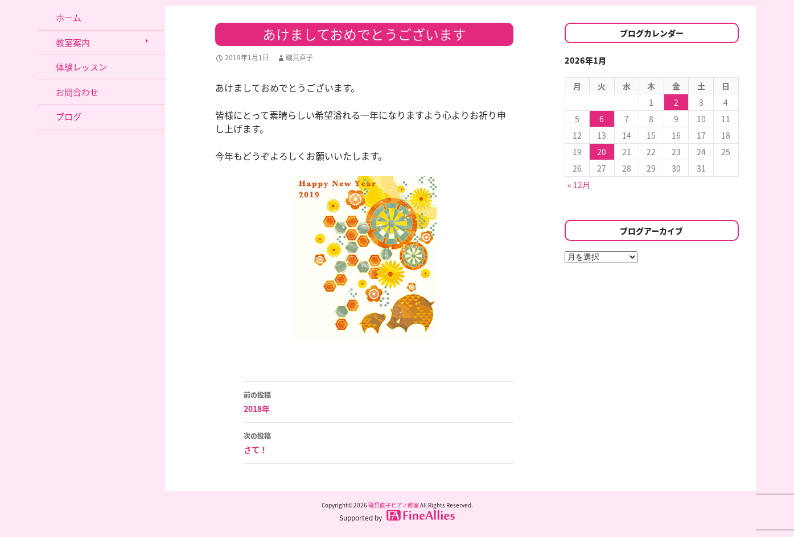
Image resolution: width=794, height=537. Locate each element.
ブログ (68, 116)
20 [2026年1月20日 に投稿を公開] (601, 151)
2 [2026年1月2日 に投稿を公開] (676, 102)
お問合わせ (77, 92)
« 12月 (578, 184)
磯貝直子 (299, 57)
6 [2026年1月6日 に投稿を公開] (601, 118)
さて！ (378, 442)
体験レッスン (81, 67)
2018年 (378, 401)
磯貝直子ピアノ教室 (393, 505)
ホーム (68, 17)
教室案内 (73, 42)
